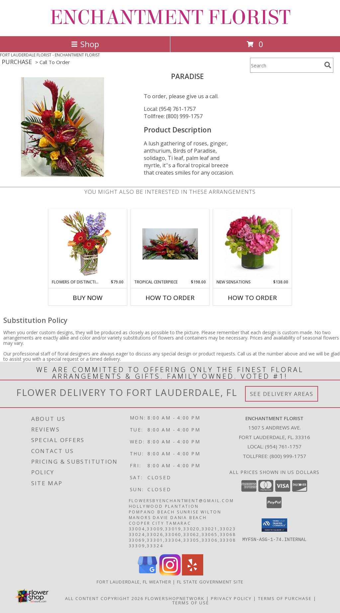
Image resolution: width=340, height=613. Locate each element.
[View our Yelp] (192, 574)
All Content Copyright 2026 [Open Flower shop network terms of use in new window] (104, 598)
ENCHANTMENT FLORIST (170, 17)
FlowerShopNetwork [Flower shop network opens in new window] (175, 598)
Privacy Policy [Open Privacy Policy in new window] (231, 598)
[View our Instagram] (170, 574)
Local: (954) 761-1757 (170, 109)
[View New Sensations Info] (252, 244)
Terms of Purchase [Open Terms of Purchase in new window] (285, 598)
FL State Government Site (210, 582)
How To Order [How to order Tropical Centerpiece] (170, 297)
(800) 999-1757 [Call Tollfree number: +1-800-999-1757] (288, 456)
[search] (327, 65)
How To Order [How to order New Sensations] (252, 297)
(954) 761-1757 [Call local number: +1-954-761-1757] (283, 446)
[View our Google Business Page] (147, 574)
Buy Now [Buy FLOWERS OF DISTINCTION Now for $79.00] (88, 297)
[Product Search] (285, 65)
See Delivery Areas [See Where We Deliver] (281, 394)
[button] (274, 525)
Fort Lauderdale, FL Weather (134, 582)
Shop (85, 43)
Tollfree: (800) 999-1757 (173, 116)
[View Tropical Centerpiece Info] (170, 244)
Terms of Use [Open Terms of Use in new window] (190, 603)
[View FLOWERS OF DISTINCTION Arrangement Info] (88, 244)
